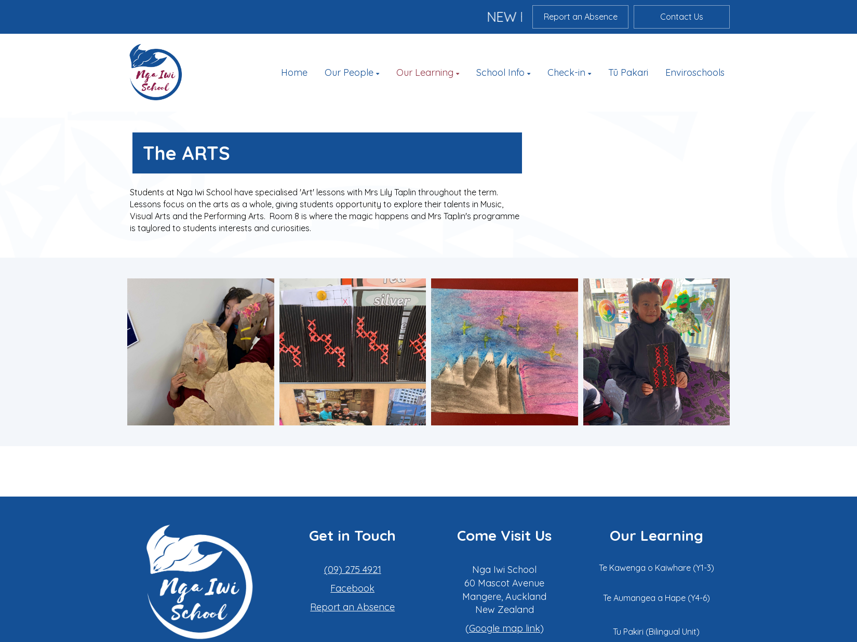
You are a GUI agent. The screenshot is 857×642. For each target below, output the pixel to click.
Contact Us (681, 16)
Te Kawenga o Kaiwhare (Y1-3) (656, 568)
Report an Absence (581, 16)
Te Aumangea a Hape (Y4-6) (656, 598)
